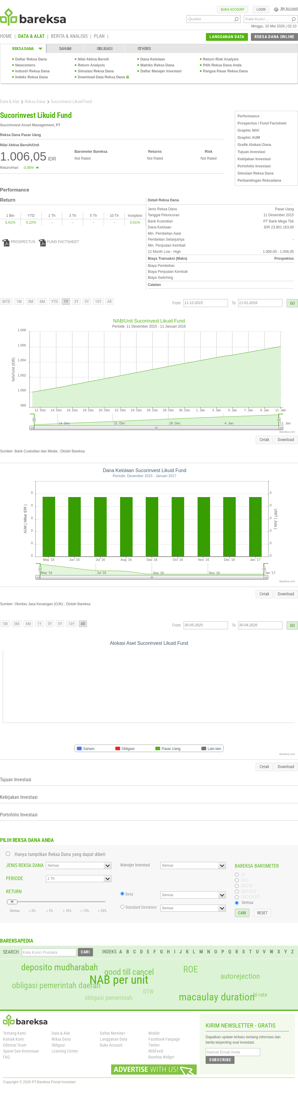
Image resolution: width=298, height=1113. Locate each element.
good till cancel (129, 972)
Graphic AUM (249, 138)
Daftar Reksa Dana (31, 59)
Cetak (264, 439)
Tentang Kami (14, 1033)
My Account (286, 9)
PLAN (99, 37)
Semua (247, 902)
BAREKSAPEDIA (16, 941)
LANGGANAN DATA (226, 36)
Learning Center (65, 1051)
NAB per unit (118, 980)
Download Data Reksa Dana (101, 77)
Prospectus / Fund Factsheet (262, 123)
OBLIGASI (105, 48)
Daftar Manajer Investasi (160, 71)
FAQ (6, 1057)
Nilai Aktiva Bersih (93, 59)
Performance (248, 116)
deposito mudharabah (59, 967)
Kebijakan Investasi (254, 159)
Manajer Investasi (135, 865)
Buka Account (111, 1045)
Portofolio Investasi (254, 166)
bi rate (260, 994)
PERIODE (14, 878)
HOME (6, 37)
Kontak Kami (13, 1039)
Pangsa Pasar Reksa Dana (225, 71)
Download (286, 439)
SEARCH (11, 952)
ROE (190, 969)
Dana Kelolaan (152, 59)
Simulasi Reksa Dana (96, 71)
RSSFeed (155, 1051)
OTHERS (144, 48)
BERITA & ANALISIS (69, 37)
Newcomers (25, 65)
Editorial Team (15, 1045)
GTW (148, 991)
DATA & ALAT (31, 37)
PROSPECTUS (18, 242)
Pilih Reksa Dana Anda (222, 65)
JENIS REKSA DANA (25, 865)
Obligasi (58, 1045)
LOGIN (261, 9)
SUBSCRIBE (220, 1059)
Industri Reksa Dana (32, 71)
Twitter (154, 1045)
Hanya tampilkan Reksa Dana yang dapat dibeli (60, 854)
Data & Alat (9, 101)
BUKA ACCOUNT (232, 9)
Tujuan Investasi (251, 152)
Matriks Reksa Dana (157, 65)
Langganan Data (113, 1039)
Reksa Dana (35, 101)
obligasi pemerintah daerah (56, 985)
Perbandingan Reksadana (259, 180)
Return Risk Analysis (221, 59)
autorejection (240, 976)
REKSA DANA (23, 48)
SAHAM (65, 48)
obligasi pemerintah (108, 998)
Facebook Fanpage (164, 1039)
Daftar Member (112, 1033)
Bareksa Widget (161, 1057)
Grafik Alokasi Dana (254, 145)
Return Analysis (91, 65)
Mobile (154, 1033)
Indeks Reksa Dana (31, 77)
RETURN (14, 891)
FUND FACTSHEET (59, 242)
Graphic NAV (248, 130)
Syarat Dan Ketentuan (21, 1051)
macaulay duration (217, 997)
